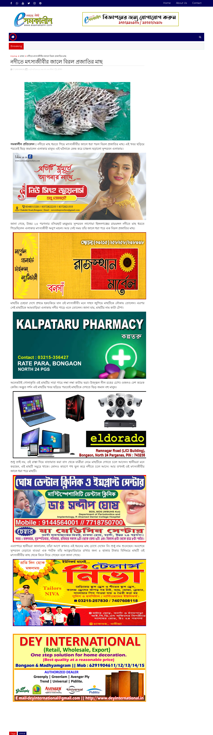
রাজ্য (22, 56)
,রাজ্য (60, 69)
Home (166, 3)
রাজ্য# (22, 716)
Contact (196, 3)
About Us (181, 3)
